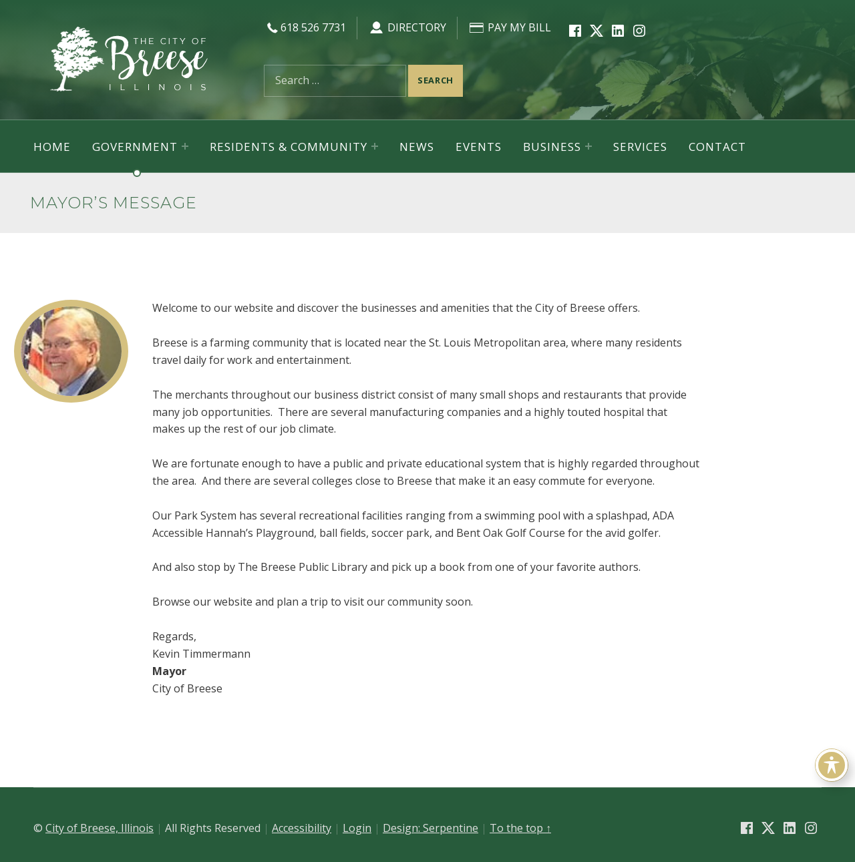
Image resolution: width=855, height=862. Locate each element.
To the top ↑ (520, 828)
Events (479, 146)
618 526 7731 (305, 27)
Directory (407, 27)
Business (552, 146)
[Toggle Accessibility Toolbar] (832, 765)
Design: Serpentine (430, 828)
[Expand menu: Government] (185, 146)
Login (357, 828)
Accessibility (301, 828)
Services (640, 146)
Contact (717, 146)
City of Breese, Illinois (99, 828)
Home (52, 146)
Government (135, 146)
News (416, 146)
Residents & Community (288, 146)
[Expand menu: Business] (588, 146)
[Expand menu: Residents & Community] (374, 146)
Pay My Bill (509, 27)
